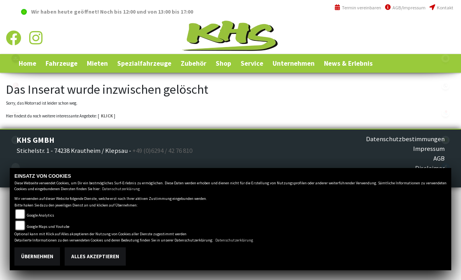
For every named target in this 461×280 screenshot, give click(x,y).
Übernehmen (37, 256)
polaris (15, 58)
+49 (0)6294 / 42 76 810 (425, 28)
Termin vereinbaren (358, 7)
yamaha (15, 85)
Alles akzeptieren (95, 256)
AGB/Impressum (405, 7)
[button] (61, 63)
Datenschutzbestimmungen (405, 139)
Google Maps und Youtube (48, 226)
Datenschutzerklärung (121, 188)
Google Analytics (40, 215)
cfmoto (15, 140)
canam (15, 112)
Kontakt (441, 7)
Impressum (429, 148)
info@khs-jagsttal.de (425, 45)
